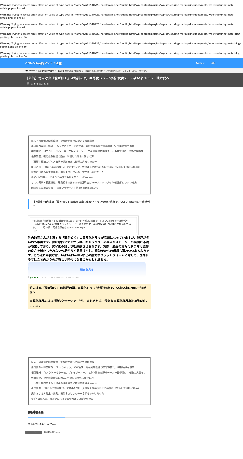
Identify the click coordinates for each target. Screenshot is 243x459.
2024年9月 (174, 358)
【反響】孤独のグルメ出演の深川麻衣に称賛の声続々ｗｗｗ (64, 161)
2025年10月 (174, 269)
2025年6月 (174, 296)
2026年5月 (174, 221)
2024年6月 (174, 378)
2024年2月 (174, 406)
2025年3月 (174, 317)
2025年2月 (174, 324)
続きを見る (86, 269)
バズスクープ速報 (177, 424)
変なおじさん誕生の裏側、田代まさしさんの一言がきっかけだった (67, 172)
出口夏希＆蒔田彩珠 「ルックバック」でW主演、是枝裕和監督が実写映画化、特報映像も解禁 (82, 146)
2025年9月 (174, 276)
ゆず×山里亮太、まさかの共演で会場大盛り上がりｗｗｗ (62, 177)
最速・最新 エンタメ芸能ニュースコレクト (191, 431)
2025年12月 (174, 255)
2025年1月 (174, 330)
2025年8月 (174, 282)
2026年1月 (174, 248)
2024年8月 (174, 365)
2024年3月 (174, 399)
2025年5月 (174, 303)
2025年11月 (174, 262)
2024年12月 (174, 337)
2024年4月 (174, 392)
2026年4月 (174, 228)
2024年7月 (174, 371)
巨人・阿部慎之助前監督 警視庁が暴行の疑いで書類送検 (62, 140)
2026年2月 (174, 241)
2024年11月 (174, 344)
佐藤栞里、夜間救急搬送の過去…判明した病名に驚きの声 (62, 156)
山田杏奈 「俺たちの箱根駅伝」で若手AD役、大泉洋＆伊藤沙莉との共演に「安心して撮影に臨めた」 (87, 166)
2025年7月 (174, 289)
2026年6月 (174, 214)
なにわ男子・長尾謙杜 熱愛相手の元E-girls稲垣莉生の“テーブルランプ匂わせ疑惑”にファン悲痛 (84, 182)
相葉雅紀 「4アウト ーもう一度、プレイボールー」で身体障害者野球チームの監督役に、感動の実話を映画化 (89, 151)
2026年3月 (174, 235)
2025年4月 (174, 310)
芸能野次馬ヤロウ (52, 432)
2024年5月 (174, 385)
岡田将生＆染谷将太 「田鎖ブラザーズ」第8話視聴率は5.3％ (64, 187)
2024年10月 (174, 351)
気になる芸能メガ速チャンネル (184, 438)
